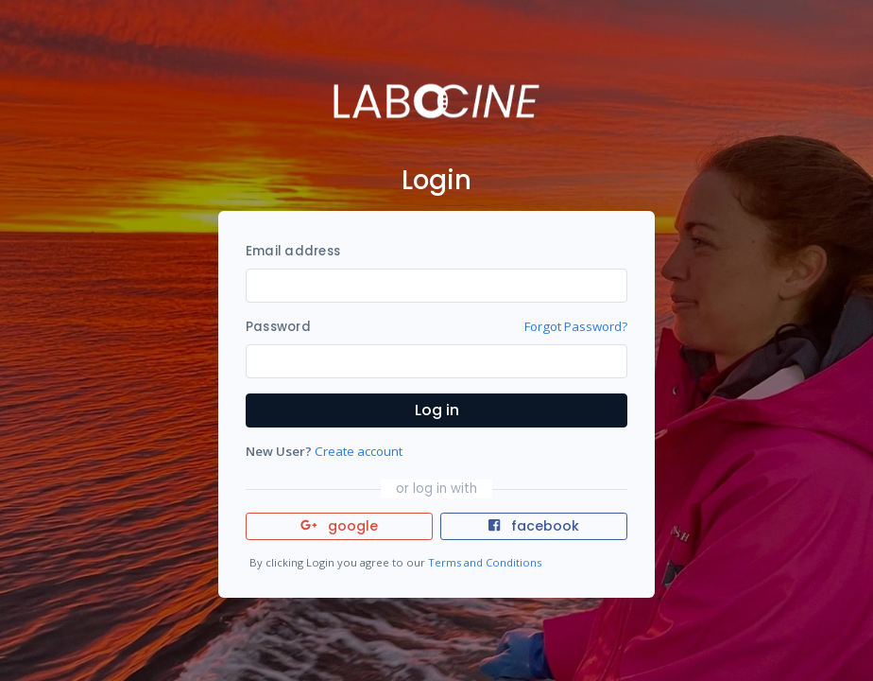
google (339, 525)
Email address (293, 251)
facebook (533, 525)
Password (278, 327)
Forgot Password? (575, 326)
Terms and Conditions (484, 562)
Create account (358, 451)
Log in (437, 410)
